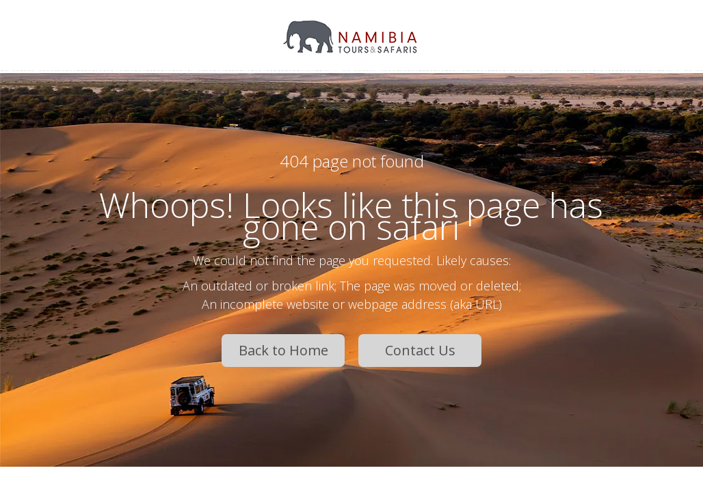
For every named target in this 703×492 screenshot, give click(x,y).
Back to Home (283, 350)
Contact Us (420, 350)
